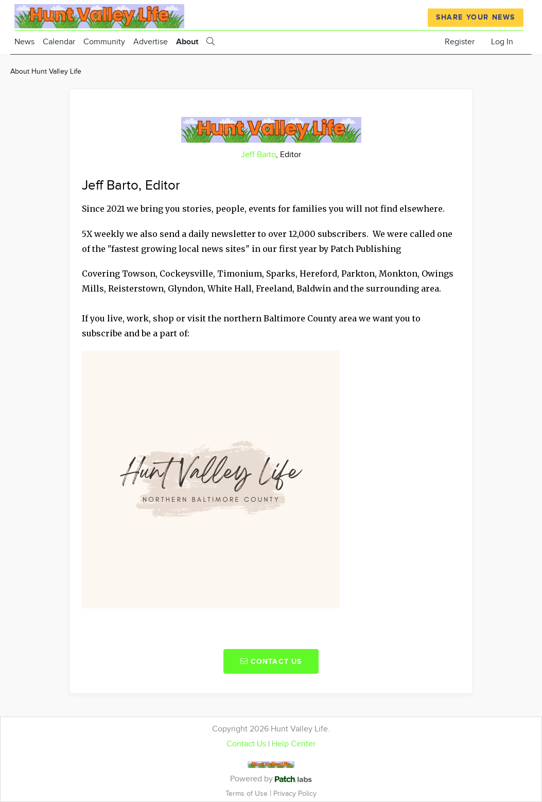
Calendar (59, 42)
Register (460, 42)
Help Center (294, 744)
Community (104, 42)
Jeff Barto (258, 155)
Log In (502, 42)
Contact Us (246, 744)
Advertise (150, 42)
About (187, 42)
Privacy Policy (295, 793)
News (24, 42)
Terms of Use (247, 793)
